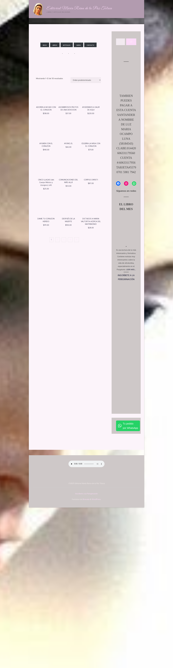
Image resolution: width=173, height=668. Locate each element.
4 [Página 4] (70, 240)
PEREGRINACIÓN (126, 440)
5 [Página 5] (77, 240)
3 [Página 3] (63, 240)
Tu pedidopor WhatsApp (130, 586)
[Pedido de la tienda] (85, 80)
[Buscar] (131, 41)
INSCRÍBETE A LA (126, 436)
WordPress (96, 660)
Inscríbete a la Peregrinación (86, 654)
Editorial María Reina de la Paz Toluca (80, 8)
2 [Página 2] (57, 240)
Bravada (85, 660)
